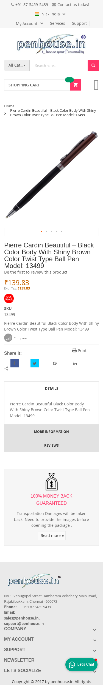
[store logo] (51, 44)
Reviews (51, 445)
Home (9, 105)
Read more (52, 535)
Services (57, 23)
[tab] (51, 388)
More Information (51, 431)
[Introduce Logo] (64, 576)
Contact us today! (70, 4)
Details (51, 388)
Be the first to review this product (35, 272)
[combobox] (58, 65)
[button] (41, 232)
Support (79, 23)
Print (79, 350)
